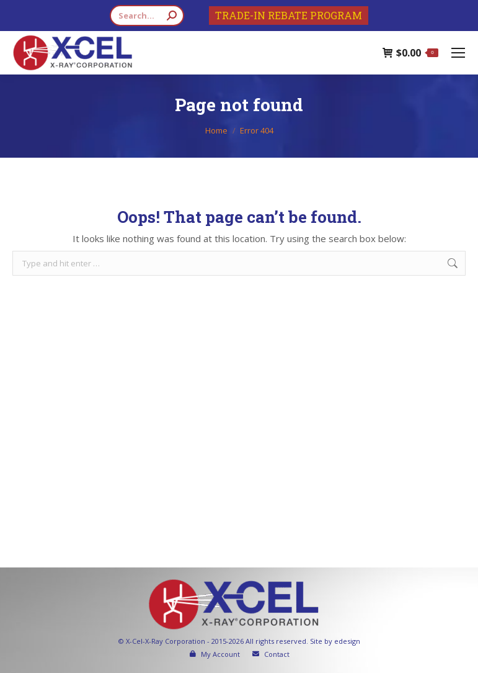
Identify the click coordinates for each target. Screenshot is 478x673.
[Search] (147, 15)
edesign (347, 641)
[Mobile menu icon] (458, 52)
